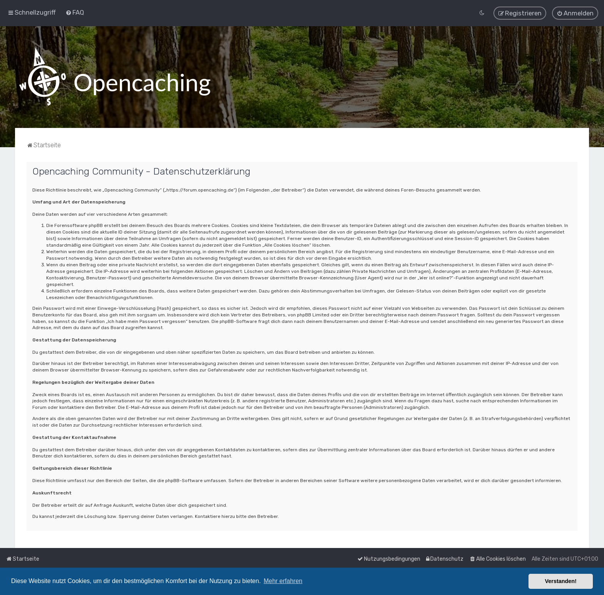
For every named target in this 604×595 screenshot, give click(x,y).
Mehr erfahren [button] (282, 581)
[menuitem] (75, 11)
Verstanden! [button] (561, 581)
